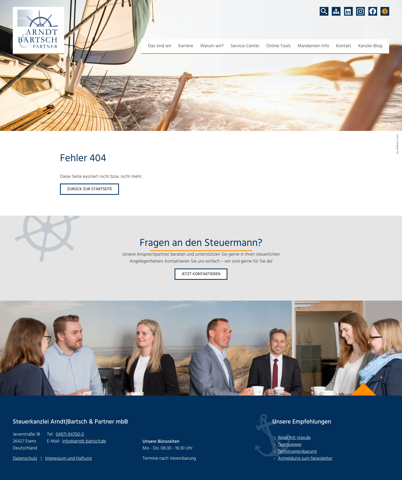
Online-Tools (278, 46)
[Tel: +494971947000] (70, 434)
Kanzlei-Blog (370, 46)
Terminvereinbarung (297, 451)
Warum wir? (212, 46)
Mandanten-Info (313, 46)
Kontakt (343, 46)
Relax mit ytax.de (294, 437)
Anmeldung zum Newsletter (305, 458)
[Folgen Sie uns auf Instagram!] (360, 11)
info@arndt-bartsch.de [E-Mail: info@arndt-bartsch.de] (84, 441)
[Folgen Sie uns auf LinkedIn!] (348, 11)
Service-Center (244, 46)
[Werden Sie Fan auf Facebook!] (372, 11)
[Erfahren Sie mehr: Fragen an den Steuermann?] (201, 274)
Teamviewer (290, 444)
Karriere (185, 46)
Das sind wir (159, 46)
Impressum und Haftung (68, 458)
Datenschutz (25, 458)
